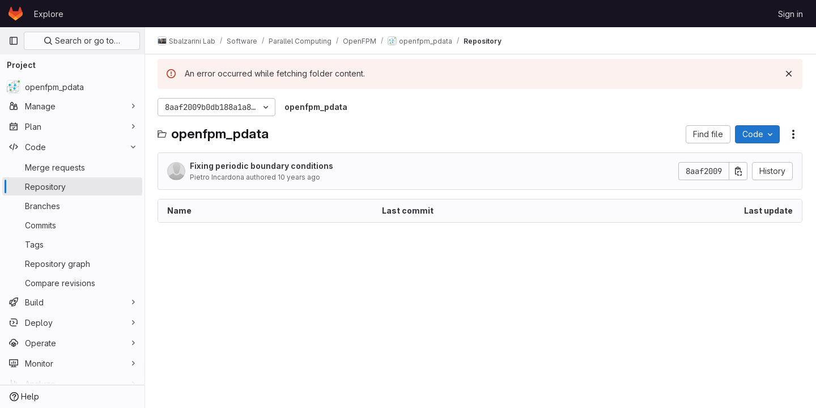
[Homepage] (15, 14)
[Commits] (72, 225)
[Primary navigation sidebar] (14, 41)
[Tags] (72, 244)
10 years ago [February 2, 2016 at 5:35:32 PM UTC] (300, 177)
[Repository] (72, 186)
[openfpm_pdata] (72, 87)
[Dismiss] (789, 73)
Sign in (790, 14)
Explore (48, 14)
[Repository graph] (72, 263)
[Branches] (72, 206)
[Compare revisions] (72, 283)
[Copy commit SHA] (738, 171)
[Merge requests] (72, 167)
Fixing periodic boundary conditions (262, 166)
